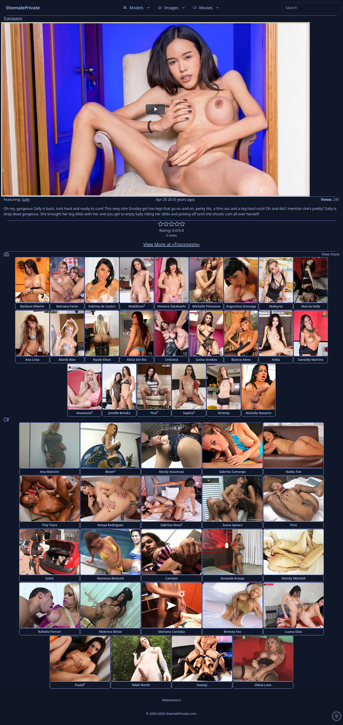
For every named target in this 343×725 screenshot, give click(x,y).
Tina (154, 412)
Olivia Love (263, 685)
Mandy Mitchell (293, 578)
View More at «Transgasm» (171, 244)
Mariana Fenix (67, 306)
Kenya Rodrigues (111, 525)
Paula (80, 684)
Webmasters (171, 700)
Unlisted (171, 359)
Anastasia (84, 412)
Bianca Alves (241, 359)
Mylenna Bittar (110, 631)
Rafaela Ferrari (49, 631)
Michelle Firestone (206, 306)
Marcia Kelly (310, 306)
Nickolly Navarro (258, 413)
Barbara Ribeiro (32, 306)
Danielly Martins (310, 359)
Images (172, 7)
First (293, 525)
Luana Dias (293, 631)
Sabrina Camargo (232, 471)
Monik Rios (67, 359)
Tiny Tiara (49, 525)
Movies (206, 7)
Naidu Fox (293, 471)
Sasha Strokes (206, 359)
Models (137, 7)
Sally (26, 199)
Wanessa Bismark (110, 578)
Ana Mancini (49, 471)
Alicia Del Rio (137, 359)
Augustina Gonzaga (241, 306)
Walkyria (275, 306)
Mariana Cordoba (171, 631)
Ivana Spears (232, 525)
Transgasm (13, 18)
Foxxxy (202, 685)
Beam (110, 471)
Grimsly (224, 413)
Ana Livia (32, 359)
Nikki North (141, 685)
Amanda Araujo (232, 578)
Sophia (189, 412)
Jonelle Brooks (119, 413)
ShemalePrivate (23, 8)
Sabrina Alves (171, 524)
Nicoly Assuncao (171, 471)
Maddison (136, 306)
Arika (276, 359)
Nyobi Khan (102, 359)
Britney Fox (232, 631)
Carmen (171, 578)
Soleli (49, 578)
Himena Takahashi (171, 306)
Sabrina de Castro (101, 306)
